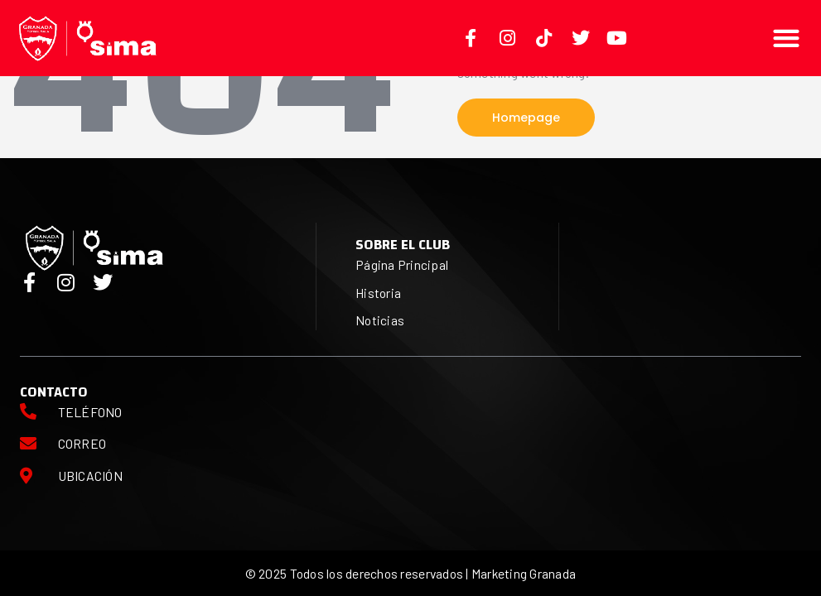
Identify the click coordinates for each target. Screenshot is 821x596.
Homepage (526, 117)
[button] (786, 38)
